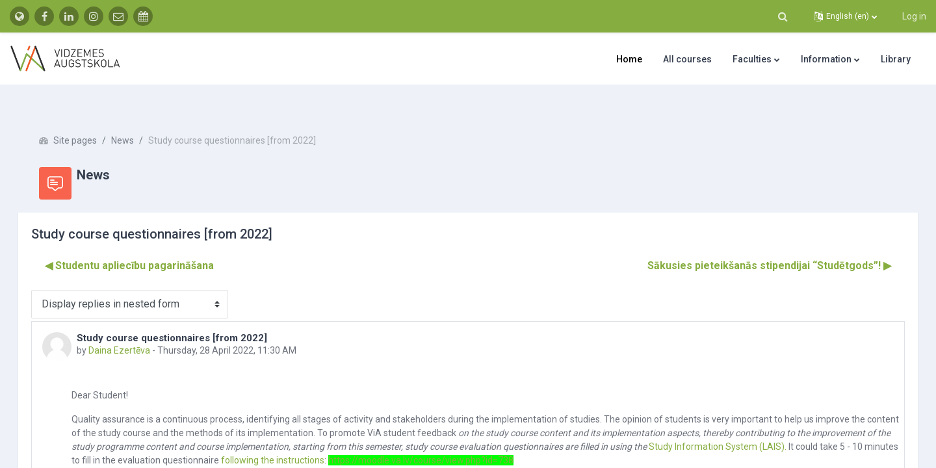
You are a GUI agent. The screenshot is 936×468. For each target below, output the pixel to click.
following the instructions (432, 437)
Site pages (93, 117)
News (140, 117)
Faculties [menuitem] (752, 59)
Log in (914, 16)
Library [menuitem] (896, 59)
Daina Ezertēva (137, 327)
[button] (783, 16)
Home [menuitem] (629, 59)
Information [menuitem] (826, 59)
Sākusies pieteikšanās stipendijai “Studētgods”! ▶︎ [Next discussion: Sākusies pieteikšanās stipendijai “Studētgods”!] (751, 242)
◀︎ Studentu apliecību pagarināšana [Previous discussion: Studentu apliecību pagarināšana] (147, 242)
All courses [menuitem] (687, 59)
